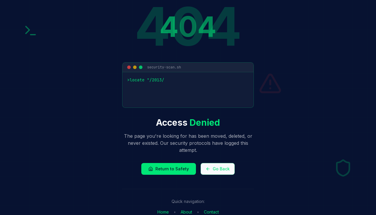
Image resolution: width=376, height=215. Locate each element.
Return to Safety (168, 168)
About (186, 211)
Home (163, 211)
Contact (211, 211)
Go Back (218, 168)
